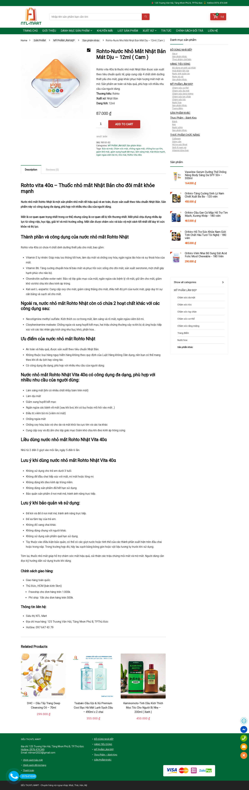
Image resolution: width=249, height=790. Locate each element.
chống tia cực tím (154, 149)
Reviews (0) (52, 169)
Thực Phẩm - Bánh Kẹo (183, 117)
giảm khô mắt (102, 152)
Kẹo (174, 124)
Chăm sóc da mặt (180, 91)
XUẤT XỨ (148, 30)
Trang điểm (177, 108)
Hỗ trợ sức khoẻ (179, 144)
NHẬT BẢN (101, 136)
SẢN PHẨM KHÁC (180, 112)
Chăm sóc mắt (121, 149)
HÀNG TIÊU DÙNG (180, 64)
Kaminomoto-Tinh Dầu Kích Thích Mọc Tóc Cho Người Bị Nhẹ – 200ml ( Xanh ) (143, 708)
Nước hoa (176, 102)
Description (31, 169)
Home (24, 40)
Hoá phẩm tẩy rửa (180, 71)
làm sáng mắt (142, 152)
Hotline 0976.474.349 (217, 3)
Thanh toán (28, 770)
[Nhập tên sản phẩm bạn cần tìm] (146, 16)
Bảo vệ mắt (107, 149)
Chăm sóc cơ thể (180, 88)
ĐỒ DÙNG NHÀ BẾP (181, 49)
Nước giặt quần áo (181, 73)
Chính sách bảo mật (33, 760)
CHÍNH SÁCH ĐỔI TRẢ (189, 30)
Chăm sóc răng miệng (182, 94)
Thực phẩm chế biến (181, 59)
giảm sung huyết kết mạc (122, 152)
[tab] (31, 169)
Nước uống (177, 127)
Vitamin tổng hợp (180, 150)
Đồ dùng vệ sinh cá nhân (184, 68)
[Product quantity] (101, 124)
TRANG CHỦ (30, 30)
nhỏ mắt (122, 155)
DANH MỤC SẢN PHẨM (75, 30)
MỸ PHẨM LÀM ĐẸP (64, 40)
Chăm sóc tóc (179, 99)
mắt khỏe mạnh (157, 152)
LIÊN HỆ (213, 30)
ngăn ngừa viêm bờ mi (106, 155)
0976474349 (28, 776)
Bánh (174, 121)
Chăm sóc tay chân (181, 96)
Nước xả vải (177, 76)
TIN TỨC (166, 30)
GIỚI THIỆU (49, 30)
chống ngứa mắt (137, 149)
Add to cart (124, 124)
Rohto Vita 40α (134, 155)
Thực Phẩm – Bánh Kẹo (105, 754)
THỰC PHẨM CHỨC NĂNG (185, 134)
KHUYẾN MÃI (105, 30)
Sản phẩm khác (90, 40)
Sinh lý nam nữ (179, 147)
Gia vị (174, 53)
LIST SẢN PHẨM (128, 30)
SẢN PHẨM (40, 40)
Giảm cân (176, 141)
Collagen (176, 138)
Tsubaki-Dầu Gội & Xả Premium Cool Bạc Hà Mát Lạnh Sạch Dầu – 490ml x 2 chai (93, 708)
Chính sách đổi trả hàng (34, 765)
